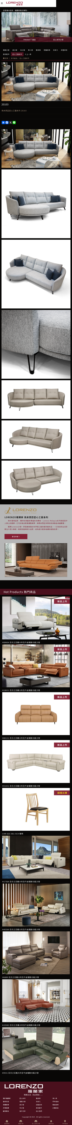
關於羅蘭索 (7, 1098)
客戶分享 (23, 1111)
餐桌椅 (38, 50)
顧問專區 (6, 1111)
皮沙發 (14, 50)
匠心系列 (23, 1098)
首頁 (5, 58)
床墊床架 (64, 50)
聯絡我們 (56, 1105)
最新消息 (51, 1122)
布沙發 (22, 50)
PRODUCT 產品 (29, 39)
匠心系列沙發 (58, 39)
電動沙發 (6, 50)
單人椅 (30, 50)
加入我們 (39, 1111)
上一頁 (28, 54)
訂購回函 (56, 1108)
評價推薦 (6, 1108)
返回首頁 (7, 1122)
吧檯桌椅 (47, 50)
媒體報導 (6, 1105)
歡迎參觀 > (16, 537)
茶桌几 (55, 50)
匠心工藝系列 (17, 54)
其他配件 (6, 54)
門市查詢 (65, 1122)
